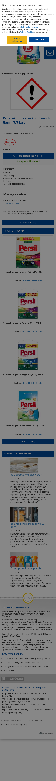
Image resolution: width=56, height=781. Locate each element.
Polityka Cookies (27, 32)
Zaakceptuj (39, 39)
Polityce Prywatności (29, 27)
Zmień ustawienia (17, 39)
